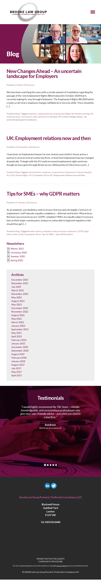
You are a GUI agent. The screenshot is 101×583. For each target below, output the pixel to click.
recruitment (26, 116)
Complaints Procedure (50, 561)
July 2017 (16, 368)
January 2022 (18, 325)
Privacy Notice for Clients (50, 559)
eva (32, 85)
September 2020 (19, 350)
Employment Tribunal (74, 172)
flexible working (82, 113)
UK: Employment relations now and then (49, 138)
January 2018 (18, 361)
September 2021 (19, 329)
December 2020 (19, 347)
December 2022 (19, 308)
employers (32, 113)
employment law (45, 113)
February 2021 (18, 339)
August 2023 (17, 301)
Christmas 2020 (17, 253)
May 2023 (16, 304)
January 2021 (18, 343)
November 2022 (19, 311)
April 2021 (16, 336)
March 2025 (17, 290)
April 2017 (16, 375)
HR (91, 113)
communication (35, 172)
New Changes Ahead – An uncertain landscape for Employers (44, 73)
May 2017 (16, 371)
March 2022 (17, 322)
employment (58, 172)
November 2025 (19, 283)
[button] (92, 12)
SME (15, 234)
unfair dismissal (39, 116)
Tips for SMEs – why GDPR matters (43, 194)
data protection (60, 231)
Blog (17, 113)
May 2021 (16, 332)
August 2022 (17, 315)
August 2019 (17, 354)
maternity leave (14, 116)
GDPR (80, 231)
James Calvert (62, 566)
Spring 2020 (15, 260)
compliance (47, 231)
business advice (35, 231)
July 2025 (16, 286)
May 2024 (16, 297)
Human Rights (22, 175)
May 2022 (16, 318)
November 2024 (19, 293)
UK (30, 175)
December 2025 (19, 279)
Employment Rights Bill (64, 113)
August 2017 (17, 364)
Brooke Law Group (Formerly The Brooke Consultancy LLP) (54, 572)
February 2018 (18, 357)
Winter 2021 (15, 249)
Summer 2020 (16, 257)
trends (21, 234)
